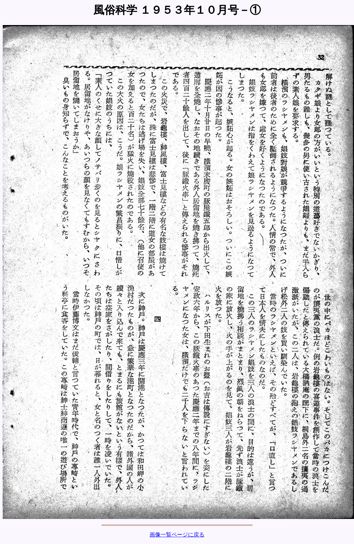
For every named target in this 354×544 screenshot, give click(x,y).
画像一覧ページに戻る (177, 534)
